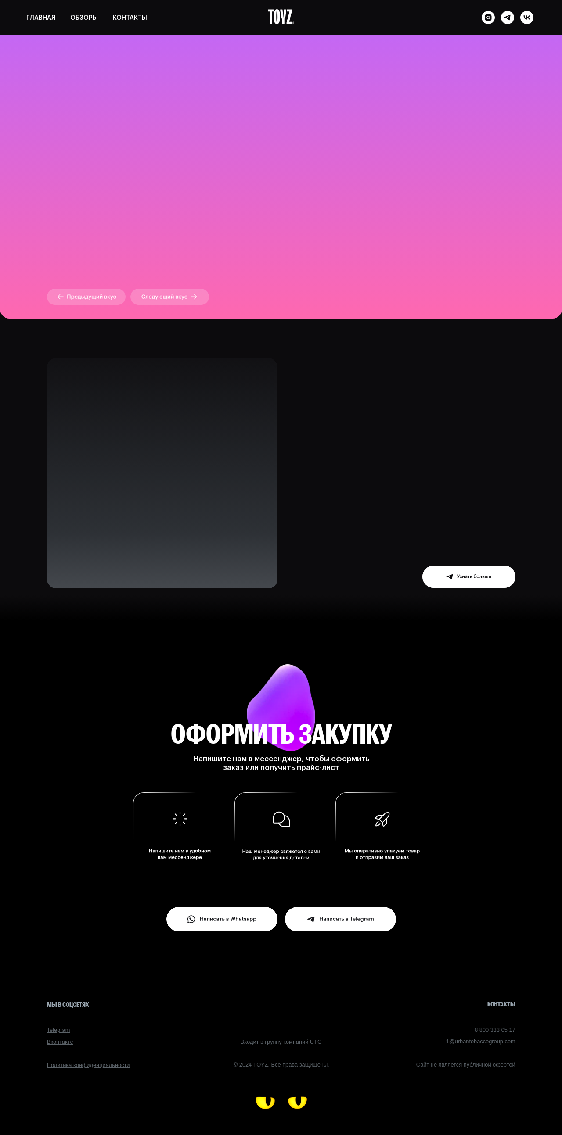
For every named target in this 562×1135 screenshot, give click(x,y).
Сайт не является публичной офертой (465, 1064)
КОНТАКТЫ (130, 18)
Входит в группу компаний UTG (281, 1041)
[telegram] (507, 17)
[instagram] (488, 17)
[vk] (526, 17)
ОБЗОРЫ (84, 18)
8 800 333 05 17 (495, 1030)
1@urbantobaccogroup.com (480, 1041)
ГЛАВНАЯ (40, 18)
